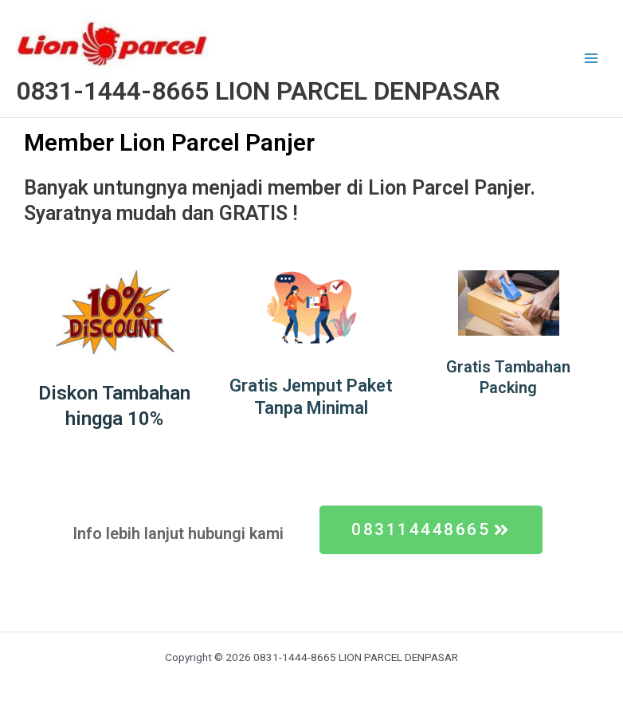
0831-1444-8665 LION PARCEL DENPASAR (258, 91)
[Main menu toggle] (591, 58)
